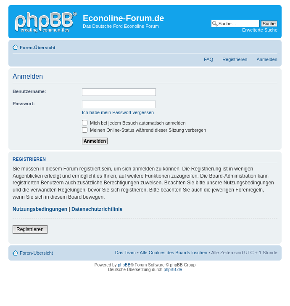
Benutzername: (29, 91)
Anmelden (266, 59)
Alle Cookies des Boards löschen (173, 252)
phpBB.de (172, 269)
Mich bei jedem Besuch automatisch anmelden (134, 122)
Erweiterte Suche (259, 29)
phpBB (124, 265)
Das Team (125, 252)
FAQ (208, 59)
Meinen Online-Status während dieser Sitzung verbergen (144, 130)
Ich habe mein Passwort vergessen (118, 112)
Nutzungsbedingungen (40, 209)
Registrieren (234, 59)
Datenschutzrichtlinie (96, 209)
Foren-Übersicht (37, 47)
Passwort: (24, 103)
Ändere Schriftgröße (271, 46)
